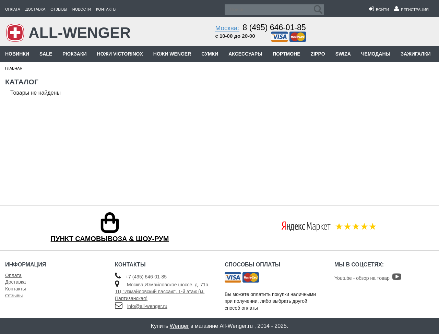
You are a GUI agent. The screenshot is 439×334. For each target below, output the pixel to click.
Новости (81, 9)
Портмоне (286, 54)
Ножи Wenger (172, 54)
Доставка (35, 9)
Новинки (17, 54)
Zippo (318, 54)
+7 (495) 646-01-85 (146, 276)
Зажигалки (415, 54)
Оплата (12, 9)
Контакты (106, 9)
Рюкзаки (74, 54)
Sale (45, 54)
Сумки (209, 54)
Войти (379, 10)
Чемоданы (375, 54)
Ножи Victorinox (120, 54)
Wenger (179, 326)
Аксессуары (245, 54)
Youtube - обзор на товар (367, 278)
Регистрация (411, 10)
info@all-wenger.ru (147, 306)
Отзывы (58, 9)
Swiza (343, 54)
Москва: (227, 28)
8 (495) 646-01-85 (274, 27)
